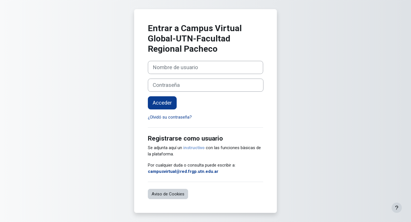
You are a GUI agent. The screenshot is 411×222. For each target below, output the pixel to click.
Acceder (162, 103)
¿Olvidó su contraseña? (170, 117)
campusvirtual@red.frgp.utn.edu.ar (183, 171)
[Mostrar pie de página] (397, 208)
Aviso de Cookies (168, 194)
